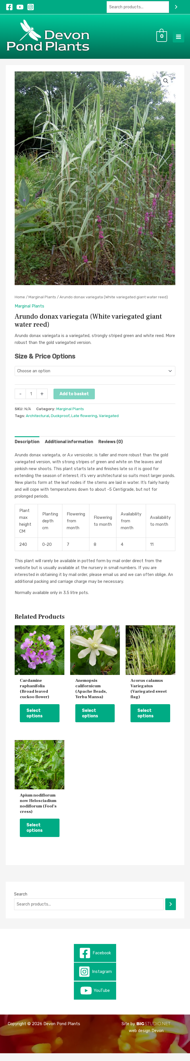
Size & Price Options (45, 361)
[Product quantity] (31, 399)
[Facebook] (9, 7)
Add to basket (74, 399)
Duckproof (60, 421)
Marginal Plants (42, 302)
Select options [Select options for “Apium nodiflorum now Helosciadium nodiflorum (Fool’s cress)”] (36, 835)
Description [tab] (27, 446)
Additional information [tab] (69, 446)
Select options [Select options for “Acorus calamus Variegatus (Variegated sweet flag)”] (147, 719)
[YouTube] (20, 7)
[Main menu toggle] (178, 39)
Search (20, 901)
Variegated (109, 421)
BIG (140, 1031)
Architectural (37, 421)
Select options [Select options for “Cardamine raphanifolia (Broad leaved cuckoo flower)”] (36, 719)
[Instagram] (30, 7)
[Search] (176, 7)
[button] (166, 86)
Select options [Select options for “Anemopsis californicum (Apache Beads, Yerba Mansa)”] (92, 719)
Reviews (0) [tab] (110, 446)
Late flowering (84, 421)
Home (20, 302)
